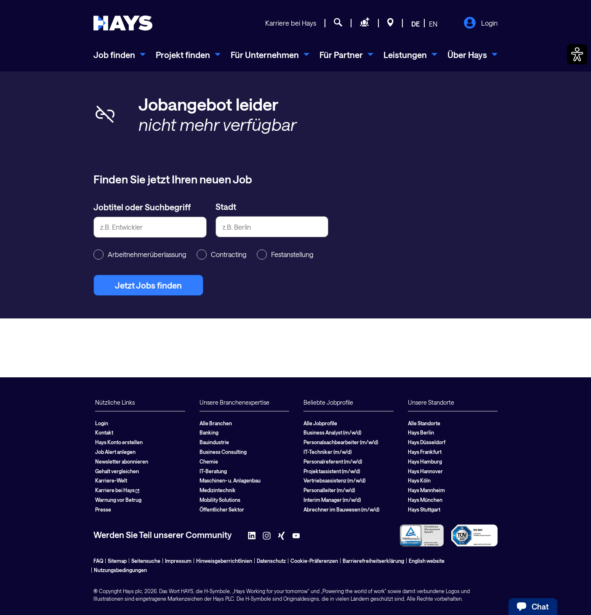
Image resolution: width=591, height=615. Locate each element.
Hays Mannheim (426, 490)
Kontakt (104, 432)
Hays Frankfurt (425, 452)
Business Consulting (223, 452)
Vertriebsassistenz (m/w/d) (334, 480)
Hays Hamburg (425, 461)
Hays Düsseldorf (426, 442)
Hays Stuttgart (424, 509)
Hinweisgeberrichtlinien (224, 561)
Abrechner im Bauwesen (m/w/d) (341, 509)
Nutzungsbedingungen (120, 570)
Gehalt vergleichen (117, 471)
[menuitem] (119, 54)
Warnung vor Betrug (118, 500)
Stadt (226, 206)
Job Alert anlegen (115, 452)
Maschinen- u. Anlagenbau (230, 480)
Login (480, 23)
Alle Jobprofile (320, 423)
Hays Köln (419, 480)
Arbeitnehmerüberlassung (139, 254)
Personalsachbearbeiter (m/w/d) (340, 442)
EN (433, 24)
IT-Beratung (213, 471)
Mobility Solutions (220, 500)
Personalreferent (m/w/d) (332, 461)
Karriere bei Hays (290, 23)
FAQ (98, 561)
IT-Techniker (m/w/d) (327, 452)
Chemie (209, 461)
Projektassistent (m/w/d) (331, 471)
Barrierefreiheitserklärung (373, 561)
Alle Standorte (424, 423)
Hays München (425, 500)
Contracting (221, 254)
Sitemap (117, 561)
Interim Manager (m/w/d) (332, 500)
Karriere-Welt (111, 480)
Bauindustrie (214, 442)
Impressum (178, 561)
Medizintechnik (218, 490)
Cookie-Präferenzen (314, 561)
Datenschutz (271, 561)
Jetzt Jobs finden (148, 285)
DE (415, 24)
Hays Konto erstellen (119, 442)
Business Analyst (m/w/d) (332, 432)
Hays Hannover (425, 471)
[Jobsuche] (338, 23)
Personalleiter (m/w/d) (329, 490)
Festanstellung (285, 254)
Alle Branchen (216, 423)
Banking (209, 432)
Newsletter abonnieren (121, 461)
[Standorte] (390, 23)
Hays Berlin (421, 432)
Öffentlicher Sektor (222, 509)
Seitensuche (145, 561)
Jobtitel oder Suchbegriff (142, 207)
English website (427, 561)
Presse (103, 509)
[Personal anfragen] (364, 23)
